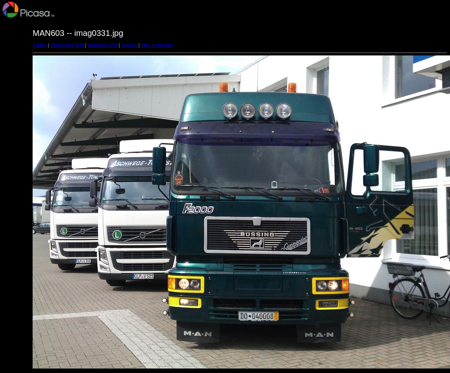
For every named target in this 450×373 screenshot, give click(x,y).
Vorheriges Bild (67, 45)
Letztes (129, 45)
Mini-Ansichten (157, 45)
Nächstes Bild (102, 45)
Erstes (39, 45)
